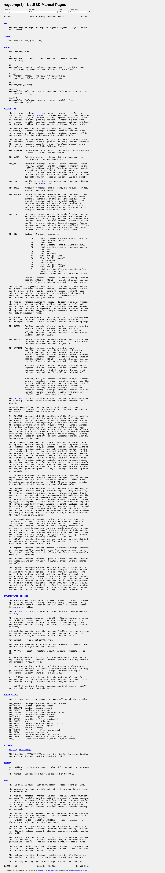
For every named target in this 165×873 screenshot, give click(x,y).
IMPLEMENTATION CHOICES (16, 596)
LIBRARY (7, 36)
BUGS (6, 780)
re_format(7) (38, 115)
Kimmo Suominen (52, 870)
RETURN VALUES (11, 695)
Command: (8, 9)
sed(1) (85, 567)
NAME (6, 23)
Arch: (62, 9)
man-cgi (68, 870)
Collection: (74, 9)
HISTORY (7, 763)
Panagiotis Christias (80, 870)
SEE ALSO (8, 745)
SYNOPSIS (8, 47)
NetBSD (40, 870)
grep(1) (13, 750)
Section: (32, 9)
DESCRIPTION (10, 109)
